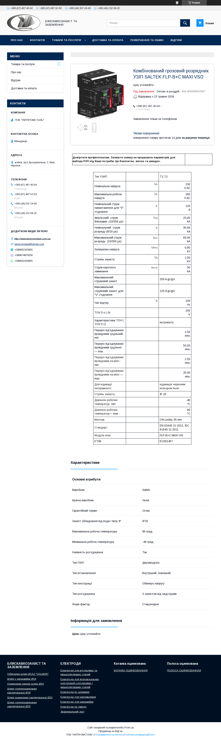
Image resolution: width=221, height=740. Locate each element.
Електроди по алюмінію (74, 692)
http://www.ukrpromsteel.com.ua (32, 238)
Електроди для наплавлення (78, 696)
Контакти (37, 40)
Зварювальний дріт (72, 711)
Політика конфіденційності (140, 734)
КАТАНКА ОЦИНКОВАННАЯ (131, 670)
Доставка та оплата (107, 40)
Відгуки (176, 40)
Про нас (17, 40)
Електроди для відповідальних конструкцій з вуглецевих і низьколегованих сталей (79, 683)
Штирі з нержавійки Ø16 (21, 678)
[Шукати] (185, 23)
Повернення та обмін (146, 40)
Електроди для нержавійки (76, 701)
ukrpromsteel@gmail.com (29, 244)
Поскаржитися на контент (109, 734)
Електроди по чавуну (73, 706)
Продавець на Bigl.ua (110, 731)
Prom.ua (129, 727)
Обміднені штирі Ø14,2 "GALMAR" (28, 674)
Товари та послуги (66, 40)
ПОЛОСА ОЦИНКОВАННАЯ (184, 670)
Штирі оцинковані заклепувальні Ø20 (29, 697)
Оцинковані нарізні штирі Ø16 (25, 683)
